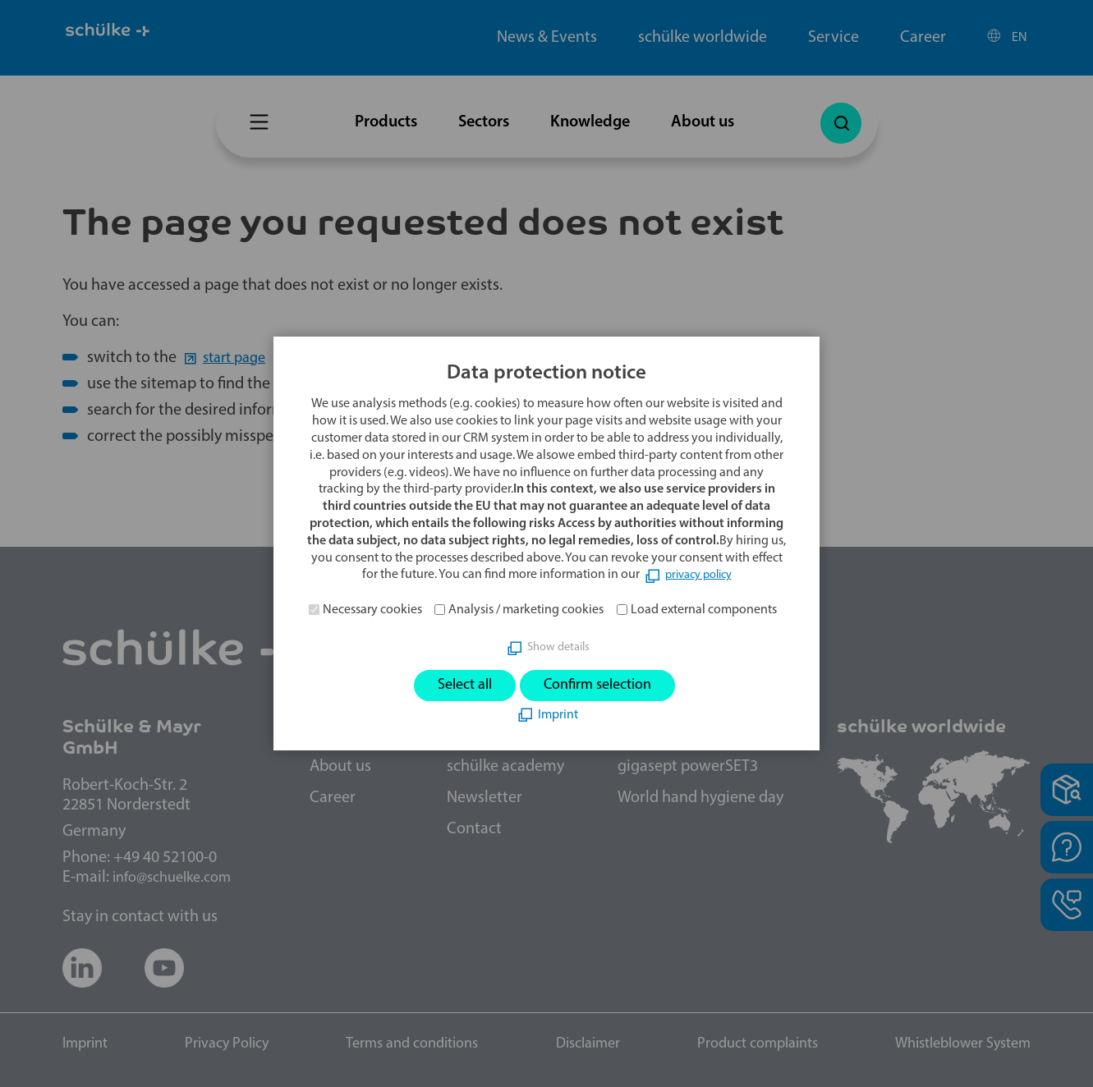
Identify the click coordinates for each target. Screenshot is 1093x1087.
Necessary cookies (372, 607)
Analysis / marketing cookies (526, 607)
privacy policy (698, 573)
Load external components (704, 607)
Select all (454, 685)
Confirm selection (603, 685)
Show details (558, 645)
